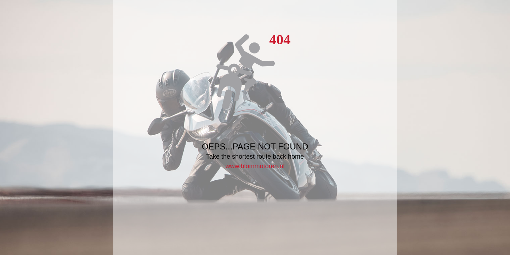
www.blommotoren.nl (254, 166)
